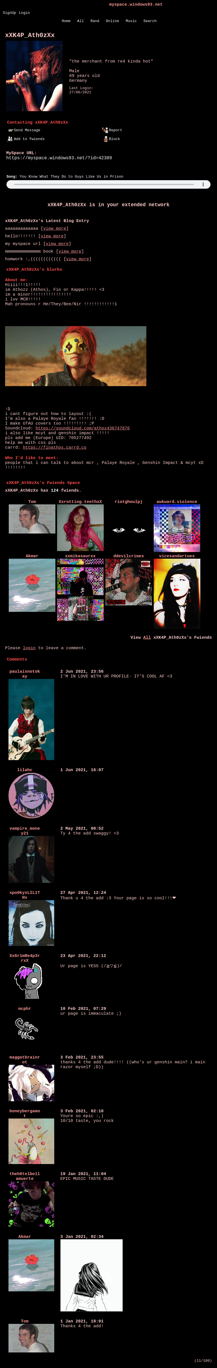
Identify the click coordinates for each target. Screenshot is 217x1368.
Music (131, 21)
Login (24, 13)
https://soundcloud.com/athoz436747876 (83, 428)
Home (66, 21)
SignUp (9, 13)
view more (54, 228)
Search (150, 21)
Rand (94, 21)
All (81, 21)
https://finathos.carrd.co (54, 447)
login (29, 648)
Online (112, 21)
